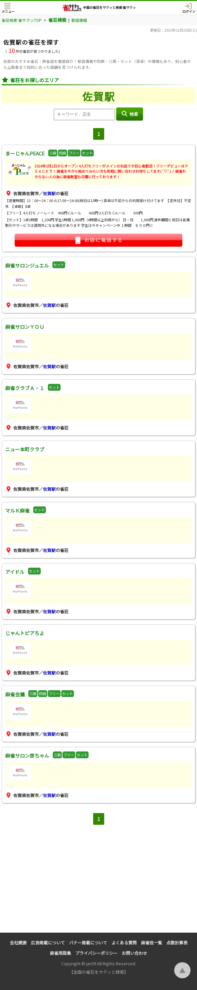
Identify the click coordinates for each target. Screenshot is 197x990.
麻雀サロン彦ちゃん (27, 755)
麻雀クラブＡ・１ (24, 388)
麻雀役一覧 (151, 942)
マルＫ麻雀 (17, 510)
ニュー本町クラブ (24, 449)
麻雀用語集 (60, 953)
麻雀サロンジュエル (27, 265)
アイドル (14, 571)
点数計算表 (177, 942)
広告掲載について (48, 942)
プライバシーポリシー (96, 953)
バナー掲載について (88, 942)
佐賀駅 (49, 193)
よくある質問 (124, 942)
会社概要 (18, 942)
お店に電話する (98, 240)
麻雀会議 (15, 694)
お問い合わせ (134, 953)
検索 (129, 114)
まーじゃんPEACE (25, 153)
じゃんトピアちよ (24, 633)
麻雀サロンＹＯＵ (24, 326)
